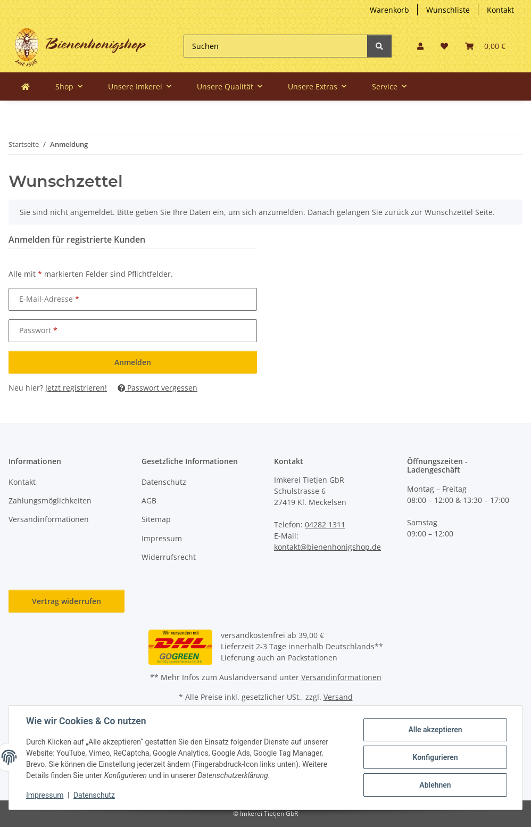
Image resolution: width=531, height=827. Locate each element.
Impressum (162, 538)
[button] (420, 46)
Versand (338, 697)
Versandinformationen (49, 519)
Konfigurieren (435, 757)
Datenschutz (164, 482)
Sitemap (156, 519)
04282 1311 (325, 524)
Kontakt (500, 10)
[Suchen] (276, 46)
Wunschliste (448, 10)
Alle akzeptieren (435, 729)
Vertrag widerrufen (66, 601)
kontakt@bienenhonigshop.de (327, 547)
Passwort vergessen (157, 388)
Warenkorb (389, 10)
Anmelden (132, 362)
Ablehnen (435, 785)
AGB (149, 500)
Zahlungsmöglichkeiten (50, 500)
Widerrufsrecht (169, 557)
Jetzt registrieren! (76, 388)
